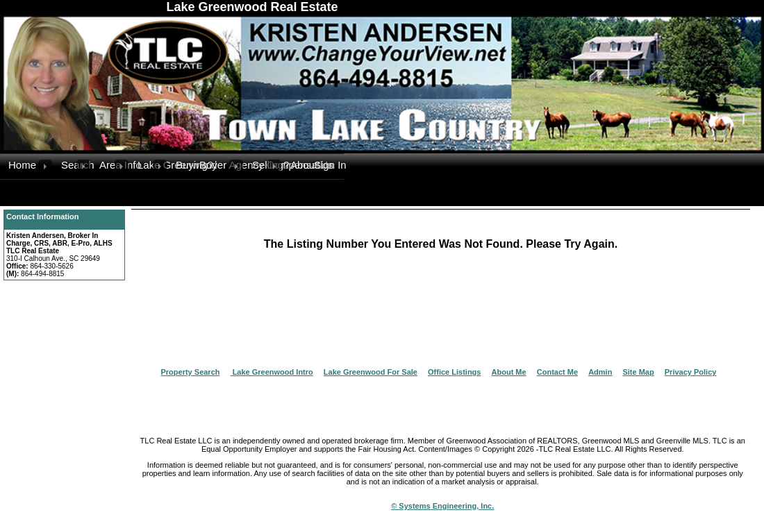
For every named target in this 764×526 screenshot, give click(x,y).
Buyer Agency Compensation (214, 165)
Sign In (329, 165)
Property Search (190, 372)
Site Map (638, 372)
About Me (509, 372)
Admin (600, 372)
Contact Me (557, 372)
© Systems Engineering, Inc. (442, 506)
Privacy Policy (691, 372)
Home (22, 165)
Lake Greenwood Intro (272, 372)
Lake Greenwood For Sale (370, 372)
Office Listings (454, 372)
